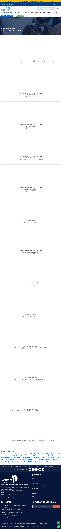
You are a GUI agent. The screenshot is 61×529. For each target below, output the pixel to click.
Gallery (42, 461)
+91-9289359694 (19, 491)
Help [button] (57, 12)
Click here (4, 1)
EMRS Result (35, 457)
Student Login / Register (7, 517)
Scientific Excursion (36, 491)
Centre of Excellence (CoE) (38, 486)
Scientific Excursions (33, 461)
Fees (33, 481)
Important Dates (25, 12)
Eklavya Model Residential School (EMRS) (11, 512)
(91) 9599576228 (11, 491)
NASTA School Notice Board (20, 455)
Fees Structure (42, 455)
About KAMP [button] (5, 12)
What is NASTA (35, 478)
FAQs (19, 459)
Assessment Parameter (37, 483)
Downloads (13, 459)
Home (3, 31)
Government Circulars (15, 12)
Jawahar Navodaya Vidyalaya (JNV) (9, 515)
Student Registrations (48, 454)
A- (58, 4)
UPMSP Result (26, 457)
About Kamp (4, 454)
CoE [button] (44, 12)
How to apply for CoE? (29, 459)
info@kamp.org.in (10, 497)
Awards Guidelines (53, 455)
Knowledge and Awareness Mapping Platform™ (23, 523)
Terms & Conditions (7, 466)
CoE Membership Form (44, 459)
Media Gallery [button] (50, 12)
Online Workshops (21, 461)
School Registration (35, 454)
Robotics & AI (35, 488)
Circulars (43, 457)
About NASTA (13, 454)
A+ (54, 4)
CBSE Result (16, 457)
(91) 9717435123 (12, 495)
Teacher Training (9, 461)
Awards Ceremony (6, 457)
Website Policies (48, 466)
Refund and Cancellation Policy (32, 466)
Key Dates (33, 455)
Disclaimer (19, 466)
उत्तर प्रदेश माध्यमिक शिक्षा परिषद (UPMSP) (10, 509)
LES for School (52, 457)
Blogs (33, 496)
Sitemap (34, 493)
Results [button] (38, 12)
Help (47, 461)
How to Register (23, 454)
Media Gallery (12, 31)
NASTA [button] (31, 12)
